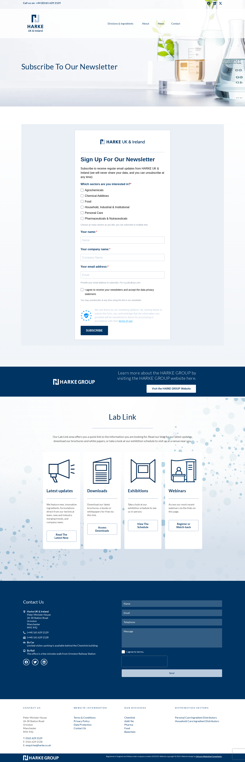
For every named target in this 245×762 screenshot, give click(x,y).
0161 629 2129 (34, 738)
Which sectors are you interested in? (105, 184)
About (145, 23)
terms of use (126, 321)
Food (127, 728)
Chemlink (129, 717)
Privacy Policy (82, 721)
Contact (175, 23)
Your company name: (95, 249)
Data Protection (82, 724)
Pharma (128, 724)
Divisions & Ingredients (120, 23)
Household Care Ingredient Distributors (197, 721)
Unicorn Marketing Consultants (209, 756)
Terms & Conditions (85, 717)
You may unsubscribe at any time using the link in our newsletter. (111, 300)
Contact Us (80, 728)
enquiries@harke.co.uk (38, 745)
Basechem (130, 731)
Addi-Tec (129, 721)
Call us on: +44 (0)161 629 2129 (42, 2)
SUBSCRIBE (94, 330)
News (161, 23)
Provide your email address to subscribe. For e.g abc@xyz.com (111, 282)
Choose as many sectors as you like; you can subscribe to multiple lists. (114, 225)
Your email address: (94, 266)
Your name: (88, 231)
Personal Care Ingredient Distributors (196, 717)
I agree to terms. (135, 651)
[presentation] (144, 661)
